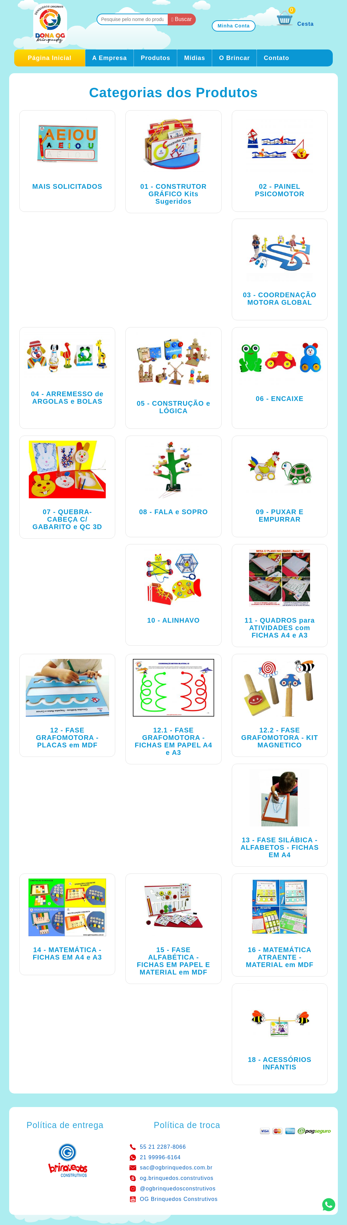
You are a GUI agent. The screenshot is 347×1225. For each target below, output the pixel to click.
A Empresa (109, 58)
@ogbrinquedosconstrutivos (178, 1188)
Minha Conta (234, 25)
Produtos (155, 58)
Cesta (295, 24)
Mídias (194, 58)
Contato (276, 58)
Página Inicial (50, 58)
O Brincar (234, 58)
